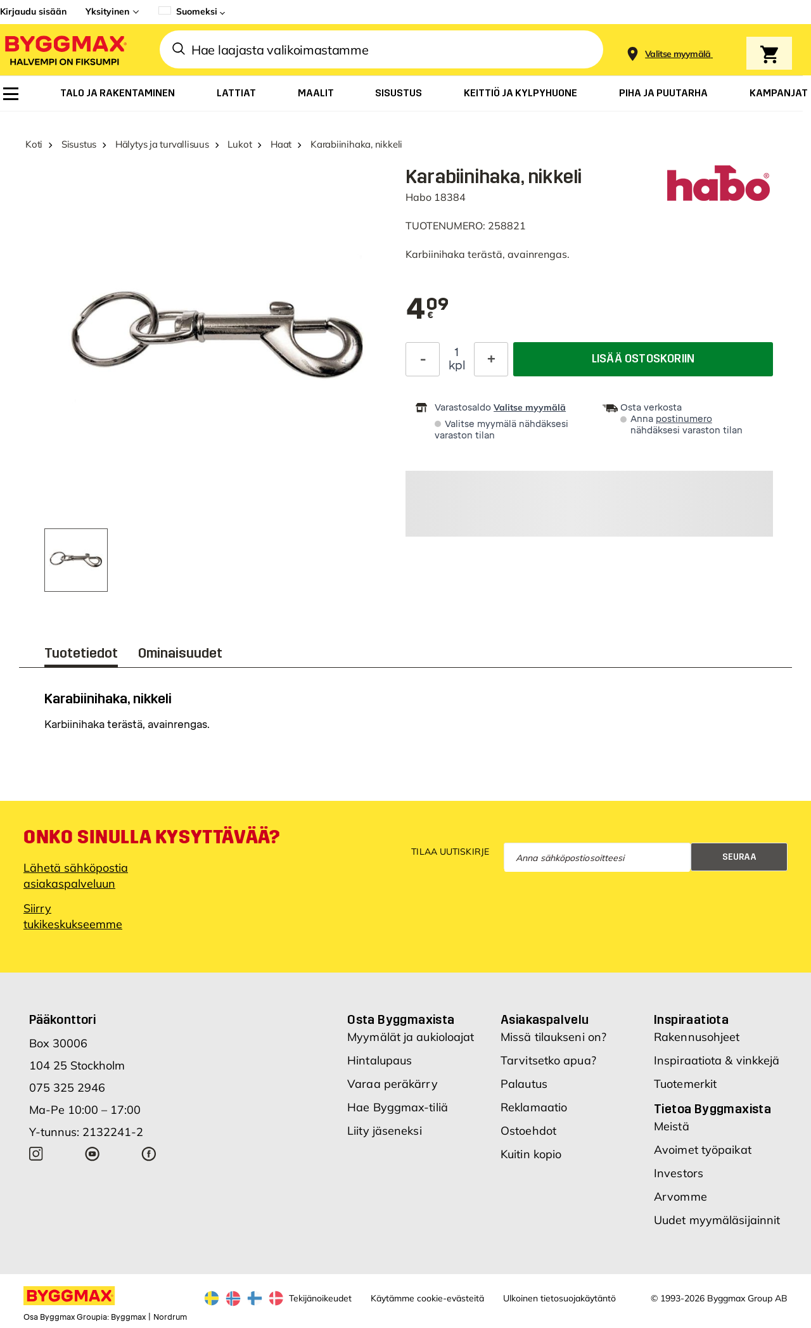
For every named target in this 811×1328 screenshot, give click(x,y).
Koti (33, 144)
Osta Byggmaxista (400, 1019)
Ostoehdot (528, 1130)
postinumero (684, 419)
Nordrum (170, 1317)
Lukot (239, 144)
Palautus (524, 1083)
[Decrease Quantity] (423, 359)
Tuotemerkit (685, 1083)
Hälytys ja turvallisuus (162, 144)
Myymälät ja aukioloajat (410, 1037)
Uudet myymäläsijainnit (717, 1220)
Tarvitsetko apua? (548, 1060)
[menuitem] (10, 93)
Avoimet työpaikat (702, 1149)
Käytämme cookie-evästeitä (427, 1298)
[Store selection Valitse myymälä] (678, 54)
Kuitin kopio (531, 1154)
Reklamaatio (534, 1107)
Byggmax (128, 1317)
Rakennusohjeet (696, 1037)
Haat (281, 144)
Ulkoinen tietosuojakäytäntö (559, 1298)
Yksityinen (107, 11)
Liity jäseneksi (384, 1130)
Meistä (671, 1126)
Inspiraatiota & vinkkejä (716, 1060)
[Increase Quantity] (491, 359)
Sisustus (78, 144)
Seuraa (739, 857)
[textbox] (427, 310)
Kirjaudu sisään (33, 11)
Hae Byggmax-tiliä (397, 1107)
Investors (678, 1173)
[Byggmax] (64, 49)
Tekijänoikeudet (320, 1298)
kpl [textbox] (457, 366)
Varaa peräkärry (392, 1083)
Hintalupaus (379, 1060)
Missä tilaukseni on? (553, 1037)
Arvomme (680, 1196)
